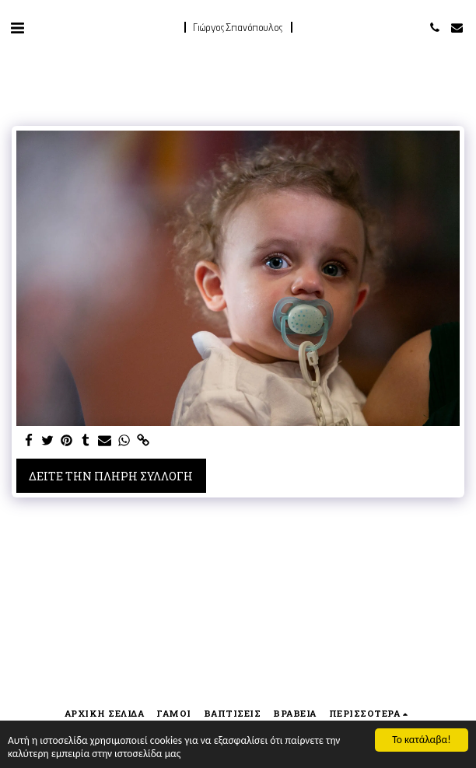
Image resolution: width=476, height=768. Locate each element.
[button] (17, 27)
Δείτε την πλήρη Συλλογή (111, 476)
